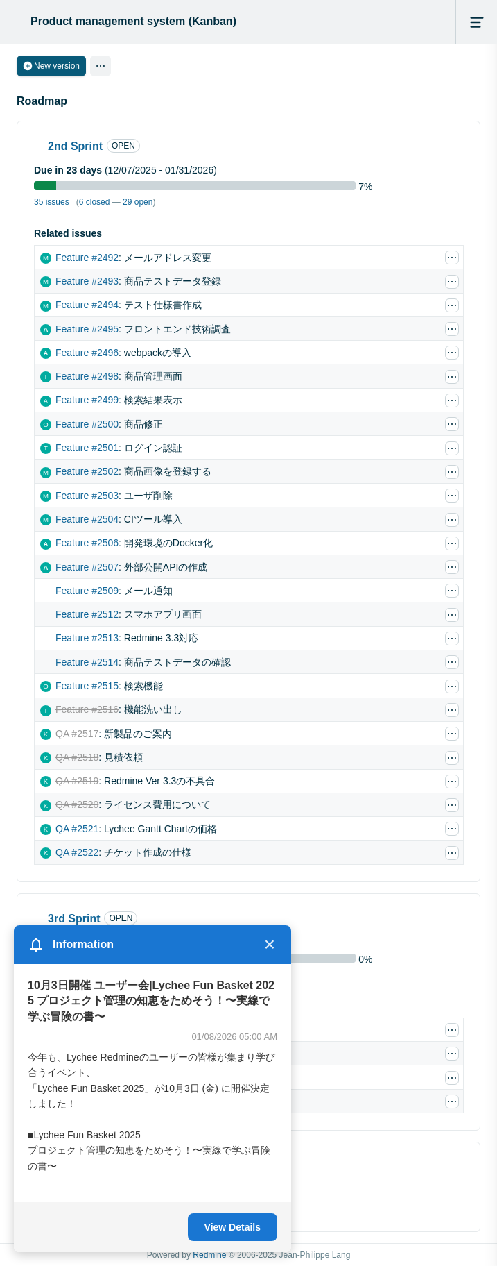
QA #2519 (76, 780)
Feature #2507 (87, 567)
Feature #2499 (87, 399)
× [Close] (269, 944)
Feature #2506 (87, 542)
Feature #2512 (87, 614)
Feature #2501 (87, 447)
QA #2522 (76, 852)
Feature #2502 (87, 471)
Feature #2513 (87, 637)
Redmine (209, 1255)
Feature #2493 (87, 281)
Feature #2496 (87, 352)
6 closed (94, 202)
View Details (232, 1227)
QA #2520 (76, 804)
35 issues (51, 202)
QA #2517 (76, 733)
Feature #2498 (87, 376)
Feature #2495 (87, 329)
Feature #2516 (87, 709)
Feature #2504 (87, 519)
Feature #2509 (87, 590)
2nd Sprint (75, 146)
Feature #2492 (87, 257)
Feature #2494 (87, 304)
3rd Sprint (74, 919)
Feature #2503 (87, 495)
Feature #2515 (87, 685)
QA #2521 (76, 828)
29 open (137, 202)
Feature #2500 (87, 424)
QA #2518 (76, 757)
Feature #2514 (87, 662)
